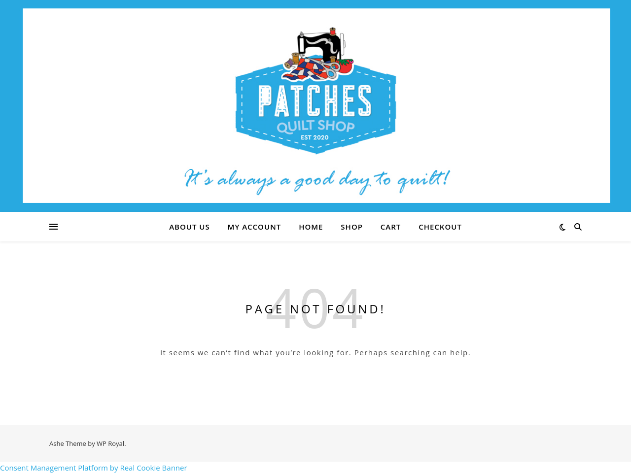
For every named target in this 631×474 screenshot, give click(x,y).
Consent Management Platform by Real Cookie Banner (93, 468)
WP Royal (110, 443)
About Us (189, 227)
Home (311, 227)
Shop (352, 227)
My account (254, 227)
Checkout (440, 227)
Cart (391, 227)
